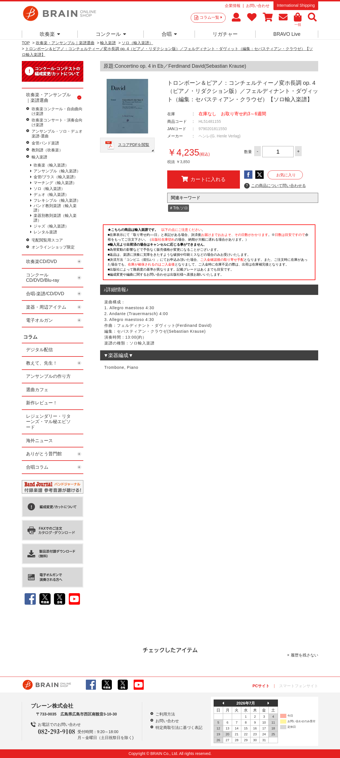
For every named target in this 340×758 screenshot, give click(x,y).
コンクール (111, 34)
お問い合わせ (258, 5)
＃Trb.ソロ (178, 208)
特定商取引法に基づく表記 (178, 727)
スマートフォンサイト (298, 686)
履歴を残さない (304, 655)
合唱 (169, 34)
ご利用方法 (165, 714)
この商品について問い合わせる (275, 186)
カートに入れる (203, 179)
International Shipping (296, 5)
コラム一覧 (211, 17)
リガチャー (225, 34)
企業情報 (232, 5)
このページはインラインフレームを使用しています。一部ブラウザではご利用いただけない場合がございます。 (209, 254)
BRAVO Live (286, 34)
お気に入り (286, 175)
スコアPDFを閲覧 (133, 144)
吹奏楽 (50, 34)
